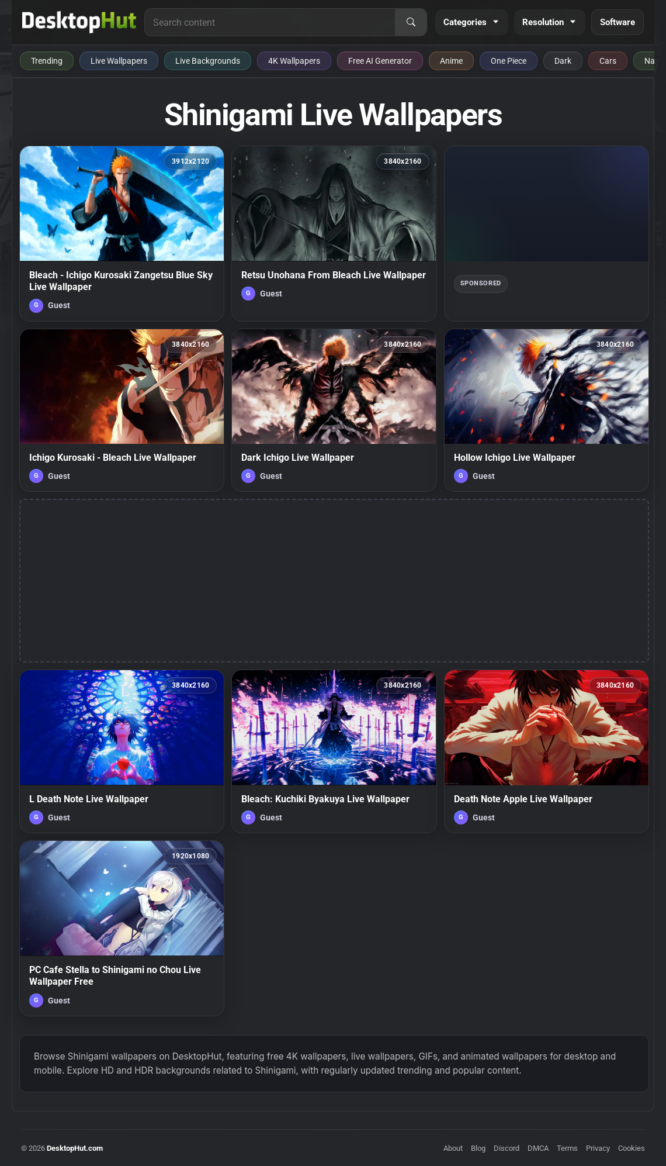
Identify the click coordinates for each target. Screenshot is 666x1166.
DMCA (538, 1148)
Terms (567, 1148)
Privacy (598, 1148)
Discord (506, 1148)
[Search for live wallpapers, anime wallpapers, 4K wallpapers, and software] (270, 22)
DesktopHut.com (75, 1148)
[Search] (410, 22)
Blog (478, 1148)
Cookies (631, 1148)
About (453, 1148)
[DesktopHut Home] (79, 22)
